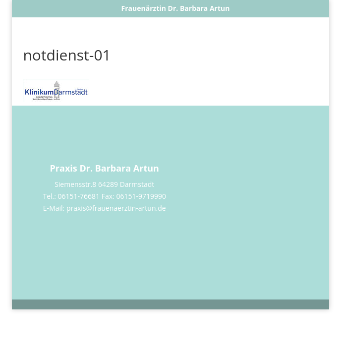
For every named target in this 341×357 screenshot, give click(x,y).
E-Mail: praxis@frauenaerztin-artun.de (104, 208)
